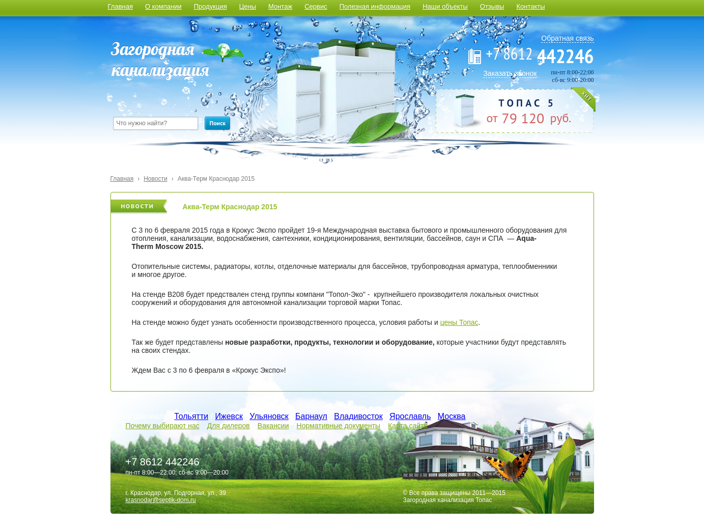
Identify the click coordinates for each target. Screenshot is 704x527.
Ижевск (229, 416)
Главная (120, 6)
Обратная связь (567, 38)
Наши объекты (445, 6)
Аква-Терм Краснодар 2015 (216, 178)
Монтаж (280, 6)
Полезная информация (375, 6)
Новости (155, 178)
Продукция (210, 6)
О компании (163, 6)
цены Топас (459, 322)
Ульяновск (268, 416)
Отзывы (492, 6)
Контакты (530, 6)
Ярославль (410, 416)
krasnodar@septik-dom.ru (161, 500)
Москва (452, 416)
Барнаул (311, 416)
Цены (247, 6)
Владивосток (358, 416)
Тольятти (191, 416)
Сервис (315, 6)
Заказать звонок (510, 73)
